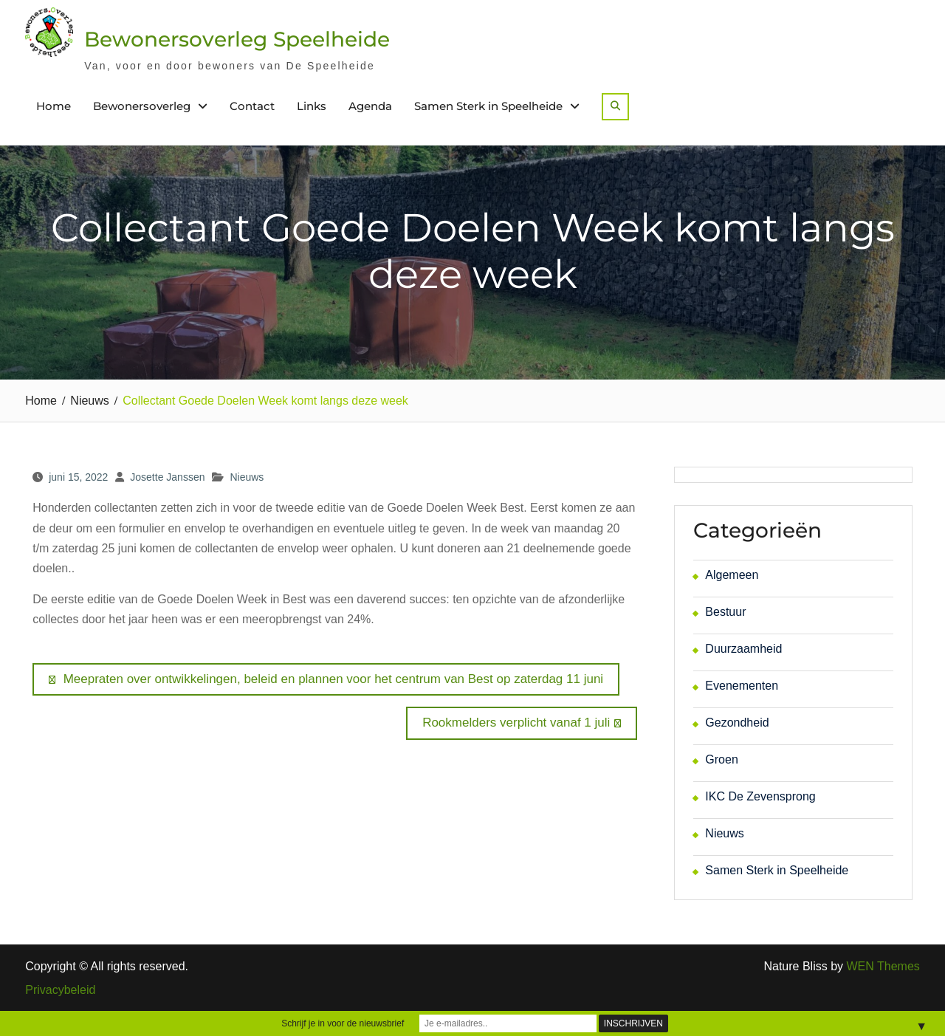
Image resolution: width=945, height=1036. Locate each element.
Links (311, 106)
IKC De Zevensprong (760, 796)
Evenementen (741, 685)
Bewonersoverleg (141, 106)
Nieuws (247, 477)
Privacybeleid (60, 990)
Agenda (370, 106)
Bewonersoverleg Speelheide (237, 39)
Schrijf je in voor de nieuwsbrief (342, 1023)
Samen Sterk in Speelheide (488, 106)
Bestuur (725, 612)
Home (53, 106)
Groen (721, 759)
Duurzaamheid (743, 648)
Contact (252, 106)
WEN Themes (883, 966)
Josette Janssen (167, 477)
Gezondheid (737, 722)
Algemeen (731, 575)
